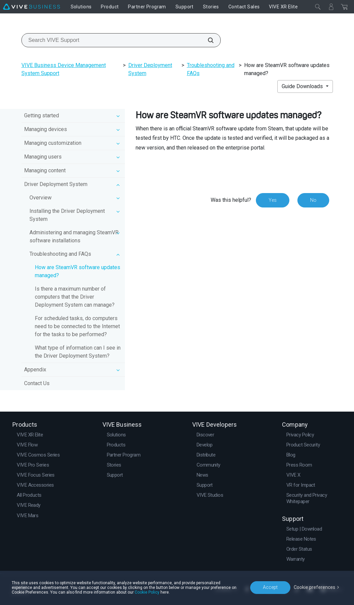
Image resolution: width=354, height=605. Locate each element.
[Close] (318, 6)
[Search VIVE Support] (207, 40)
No (313, 200)
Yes (273, 200)
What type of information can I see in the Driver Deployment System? (78, 352)
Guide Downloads (303, 86)
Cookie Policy (147, 592)
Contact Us (37, 383)
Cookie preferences (314, 587)
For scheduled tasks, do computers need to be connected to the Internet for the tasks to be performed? (77, 326)
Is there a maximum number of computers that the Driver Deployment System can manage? (75, 297)
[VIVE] (31, 6)
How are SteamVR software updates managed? (77, 271)
